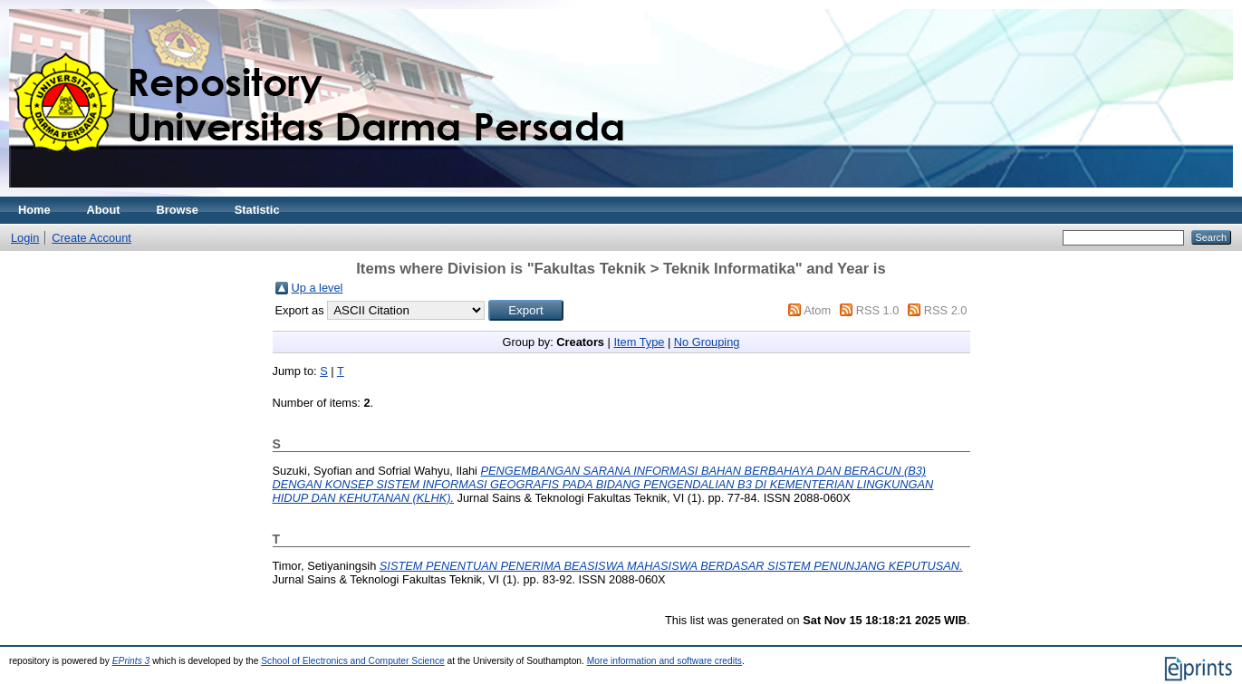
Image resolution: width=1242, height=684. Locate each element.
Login (25, 238)
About (103, 210)
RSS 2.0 (946, 310)
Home (34, 210)
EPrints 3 (131, 661)
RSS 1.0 (878, 310)
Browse (177, 210)
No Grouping (707, 342)
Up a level (317, 287)
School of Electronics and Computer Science (353, 661)
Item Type (638, 342)
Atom (817, 310)
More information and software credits (664, 661)
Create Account (91, 238)
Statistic (257, 210)
